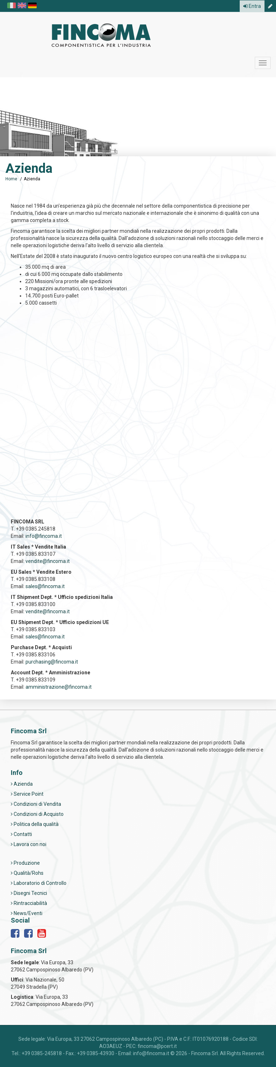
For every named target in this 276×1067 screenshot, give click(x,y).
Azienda (22, 784)
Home (11, 178)
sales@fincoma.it (45, 586)
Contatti (21, 834)
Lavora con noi (28, 844)
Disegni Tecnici (29, 893)
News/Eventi (26, 913)
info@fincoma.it (44, 536)
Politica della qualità (35, 824)
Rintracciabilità (29, 903)
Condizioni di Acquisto (37, 814)
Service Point (27, 794)
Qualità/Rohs (27, 873)
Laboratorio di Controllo (38, 883)
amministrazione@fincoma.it (59, 687)
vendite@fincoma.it (48, 561)
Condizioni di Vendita (36, 804)
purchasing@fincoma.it (52, 662)
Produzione (25, 863)
